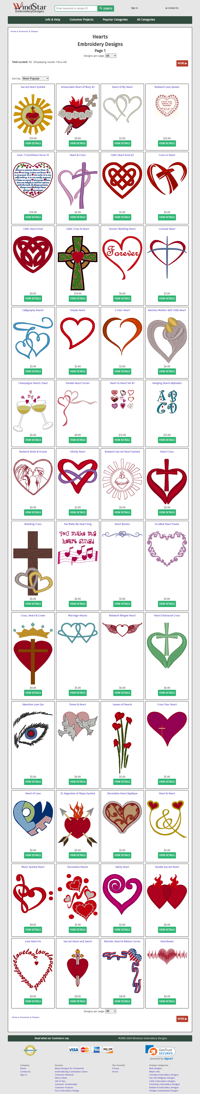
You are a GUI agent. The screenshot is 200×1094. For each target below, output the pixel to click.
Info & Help (52, 19)
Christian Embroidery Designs (164, 1074)
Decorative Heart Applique (122, 793)
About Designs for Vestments (69, 1068)
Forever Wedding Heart (122, 228)
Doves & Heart (77, 704)
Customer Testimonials (66, 1084)
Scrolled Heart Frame (167, 524)
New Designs (155, 1068)
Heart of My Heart (122, 87)
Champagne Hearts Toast (33, 383)
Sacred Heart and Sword (78, 941)
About (23, 1068)
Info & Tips (60, 1081)
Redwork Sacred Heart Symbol (122, 451)
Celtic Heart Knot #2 (122, 155)
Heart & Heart (167, 793)
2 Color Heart (122, 310)
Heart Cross (167, 451)
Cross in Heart (167, 155)
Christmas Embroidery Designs (164, 1084)
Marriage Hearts (77, 615)
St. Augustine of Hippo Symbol (77, 793)
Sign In (134, 8)
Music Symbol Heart (33, 866)
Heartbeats (167, 941)
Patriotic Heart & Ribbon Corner (122, 941)
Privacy (115, 1068)
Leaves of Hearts (122, 704)
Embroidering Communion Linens (71, 1071)
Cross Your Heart (167, 704)
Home (13, 31)
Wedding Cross (33, 524)
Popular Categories (115, 19)
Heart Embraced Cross (167, 615)
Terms (115, 1071)
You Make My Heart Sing (78, 524)
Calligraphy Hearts (33, 310)
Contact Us (171, 8)
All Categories (146, 19)
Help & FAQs (61, 1078)
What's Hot (154, 1071)
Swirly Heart (122, 866)
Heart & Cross (78, 155)
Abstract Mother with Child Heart (167, 310)
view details (33, 143)
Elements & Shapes (28, 31)
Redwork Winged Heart (122, 615)
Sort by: (16, 78)
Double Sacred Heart (167, 866)
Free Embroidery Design (67, 1090)
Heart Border (122, 524)
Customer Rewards (64, 1074)
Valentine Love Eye (33, 704)
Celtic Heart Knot (33, 228)
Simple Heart (77, 310)
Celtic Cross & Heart (77, 228)
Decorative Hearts (77, 866)
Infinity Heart (77, 451)
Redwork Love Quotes (167, 87)
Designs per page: (94, 55)
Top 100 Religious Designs (162, 1078)
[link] (160, 1053)
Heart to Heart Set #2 (122, 383)
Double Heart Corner (78, 383)
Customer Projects (81, 19)
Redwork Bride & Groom (33, 451)
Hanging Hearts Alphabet (167, 383)
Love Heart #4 (33, 941)
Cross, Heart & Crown (33, 615)
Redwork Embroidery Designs (164, 1087)
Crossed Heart (167, 228)
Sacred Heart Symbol (33, 87)
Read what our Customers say (52, 1038)
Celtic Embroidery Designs (162, 1081)
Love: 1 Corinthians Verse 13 (33, 155)
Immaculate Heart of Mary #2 (78, 87)
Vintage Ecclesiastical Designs (163, 1090)
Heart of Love (33, 793)
